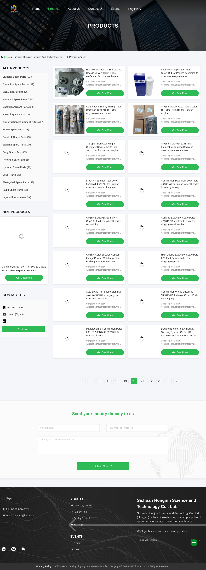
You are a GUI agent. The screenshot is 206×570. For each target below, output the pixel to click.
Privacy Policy (43, 566)
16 (99, 381)
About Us (74, 8)
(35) (15, 152)
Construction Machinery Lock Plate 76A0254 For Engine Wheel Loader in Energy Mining (180, 184)
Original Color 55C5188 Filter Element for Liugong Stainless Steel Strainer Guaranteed (177, 147)
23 (159, 381)
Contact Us (95, 8)
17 (108, 381)
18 (116, 381)
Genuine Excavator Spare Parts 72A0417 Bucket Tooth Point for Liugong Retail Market (178, 221)
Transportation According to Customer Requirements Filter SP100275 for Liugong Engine (102, 147)
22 (151, 381)
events (115, 8)
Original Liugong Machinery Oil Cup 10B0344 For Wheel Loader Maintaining (103, 221)
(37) (23, 122)
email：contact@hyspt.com (18, 515)
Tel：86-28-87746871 (15, 509)
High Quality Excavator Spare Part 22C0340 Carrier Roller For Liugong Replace (179, 258)
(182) (18, 84)
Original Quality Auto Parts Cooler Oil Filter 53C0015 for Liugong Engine (179, 110)
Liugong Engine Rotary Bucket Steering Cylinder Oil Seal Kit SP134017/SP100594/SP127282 (178, 332)
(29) (18, 107)
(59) (17, 197)
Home (36, 8)
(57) (18, 182)
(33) (16, 129)
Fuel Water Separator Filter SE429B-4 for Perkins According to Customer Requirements (179, 73)
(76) (15, 91)
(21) (12, 174)
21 (142, 381)
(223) (18, 76)
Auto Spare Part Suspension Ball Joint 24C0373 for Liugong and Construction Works (103, 295)
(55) (16, 159)
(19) (16, 114)
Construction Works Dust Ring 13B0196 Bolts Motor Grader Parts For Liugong (179, 295)
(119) (18, 99)
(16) (17, 167)
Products (54, 8)
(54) (15, 190)
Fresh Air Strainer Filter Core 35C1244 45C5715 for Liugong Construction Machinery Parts (102, 184)
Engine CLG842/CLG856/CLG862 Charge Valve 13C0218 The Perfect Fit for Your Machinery (104, 73)
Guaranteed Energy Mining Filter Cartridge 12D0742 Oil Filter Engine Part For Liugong (103, 110)
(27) (17, 144)
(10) (17, 137)
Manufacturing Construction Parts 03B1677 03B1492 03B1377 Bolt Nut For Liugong (104, 332)
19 (125, 381)
